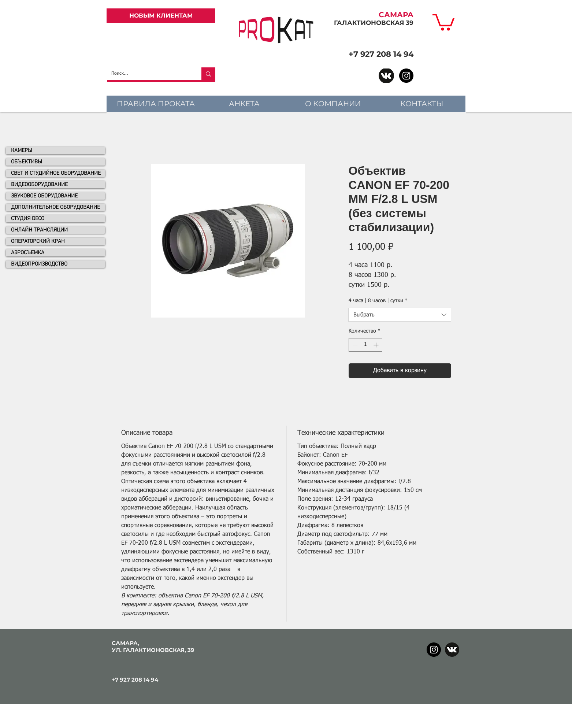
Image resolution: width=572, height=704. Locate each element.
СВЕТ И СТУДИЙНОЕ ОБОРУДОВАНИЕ (56, 173)
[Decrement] (354, 344)
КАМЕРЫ (21, 150)
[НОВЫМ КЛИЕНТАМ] (161, 15)
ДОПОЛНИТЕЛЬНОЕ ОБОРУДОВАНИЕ (55, 207)
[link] (443, 21)
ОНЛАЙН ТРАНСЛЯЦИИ (39, 230)
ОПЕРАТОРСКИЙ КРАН (38, 241)
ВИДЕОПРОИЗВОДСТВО (39, 264)
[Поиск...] (148, 73)
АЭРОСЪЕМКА (27, 252)
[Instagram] (406, 75)
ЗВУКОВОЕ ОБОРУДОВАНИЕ (44, 196)
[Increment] (376, 344)
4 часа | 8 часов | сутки (378, 300)
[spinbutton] (365, 344)
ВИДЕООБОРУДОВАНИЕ (39, 184)
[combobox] (400, 315)
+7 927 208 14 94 (381, 54)
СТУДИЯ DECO (27, 218)
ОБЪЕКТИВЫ (26, 162)
